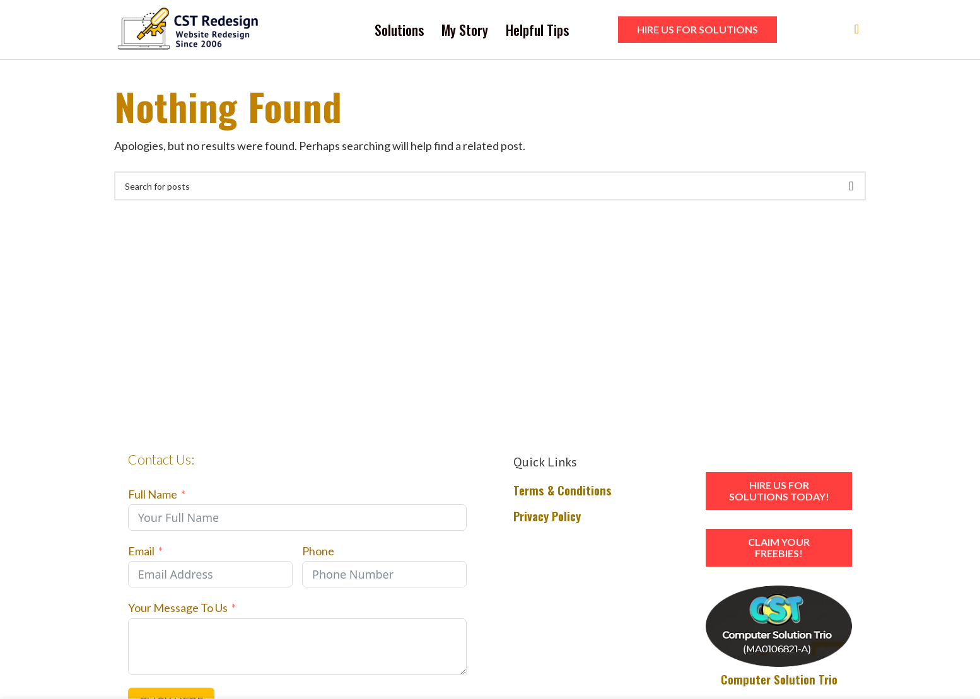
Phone (318, 554)
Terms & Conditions (562, 494)
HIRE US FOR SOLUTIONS (697, 31)
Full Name (152, 497)
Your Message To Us (178, 611)
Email (141, 554)
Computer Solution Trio (779, 682)
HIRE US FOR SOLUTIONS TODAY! (779, 494)
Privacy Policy (547, 519)
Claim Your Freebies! (779, 551)
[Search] (852, 31)
